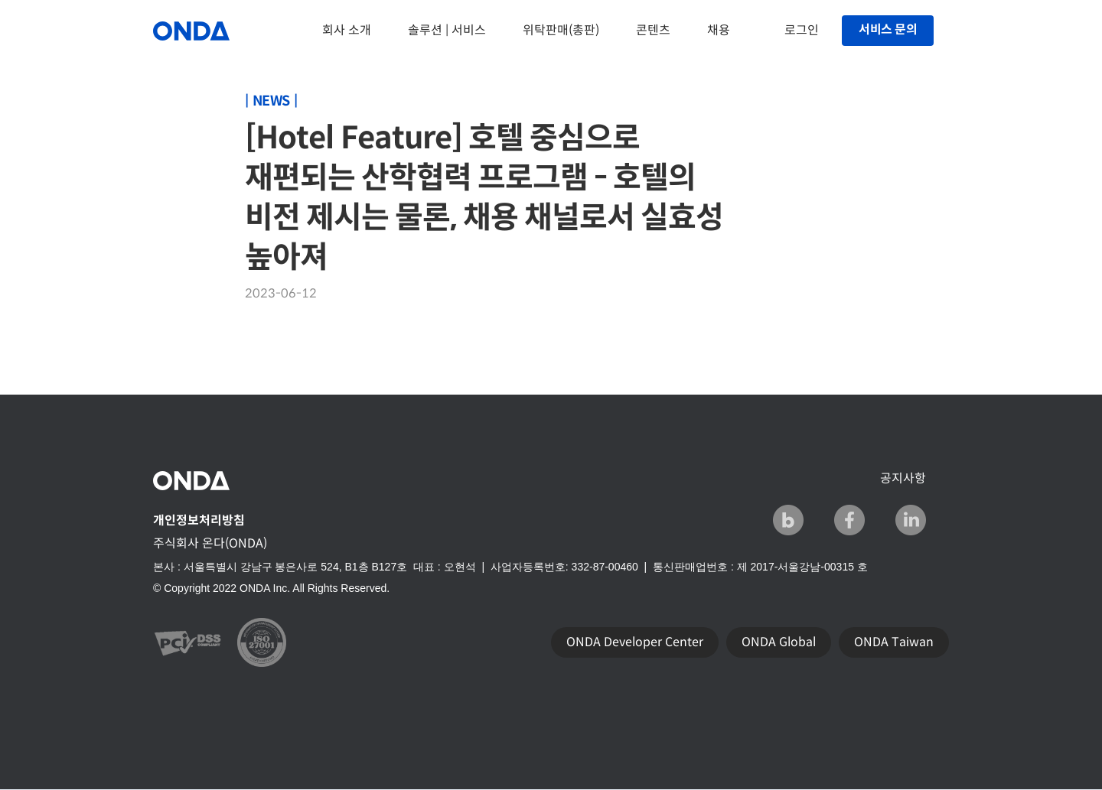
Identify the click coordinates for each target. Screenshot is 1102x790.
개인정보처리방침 (199, 520)
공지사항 (903, 478)
